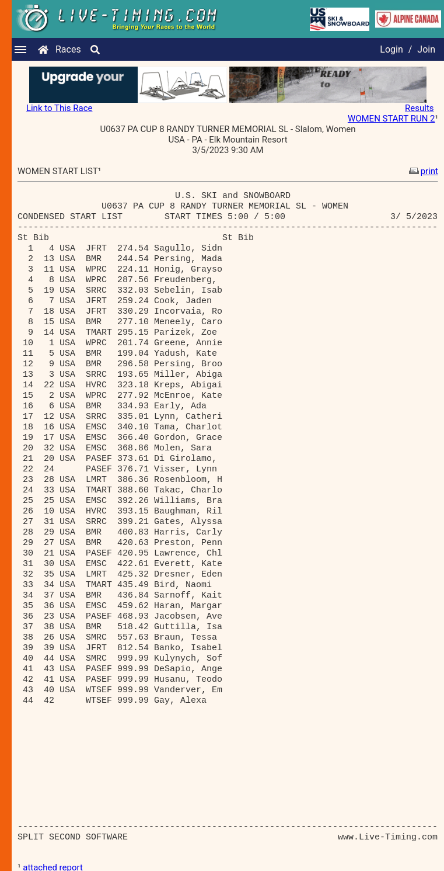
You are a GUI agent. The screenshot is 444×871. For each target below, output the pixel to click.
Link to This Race (59, 108)
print (422, 171)
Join (426, 49)
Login (391, 49)
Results (419, 108)
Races (68, 49)
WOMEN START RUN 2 (391, 118)
